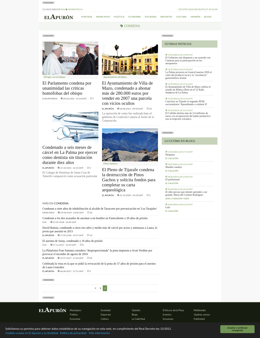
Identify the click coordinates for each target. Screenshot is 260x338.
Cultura (181, 16)
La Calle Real (138, 318)
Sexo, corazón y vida (177, 198)
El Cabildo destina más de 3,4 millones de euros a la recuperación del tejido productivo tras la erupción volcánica (188, 116)
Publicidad (199, 318)
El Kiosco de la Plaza (173, 310)
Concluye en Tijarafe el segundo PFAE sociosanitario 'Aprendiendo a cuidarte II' (186, 103)
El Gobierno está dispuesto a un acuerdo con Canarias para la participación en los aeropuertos (187, 60)
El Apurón (48, 167)
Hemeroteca (74, 9)
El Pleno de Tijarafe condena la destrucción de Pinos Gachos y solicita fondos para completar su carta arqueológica (128, 179)
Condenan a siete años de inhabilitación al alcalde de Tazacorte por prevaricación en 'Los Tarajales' (99, 208)
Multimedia (200, 310)
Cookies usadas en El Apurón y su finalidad (31, 333)
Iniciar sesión (197, 9)
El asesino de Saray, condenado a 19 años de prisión (72, 240)
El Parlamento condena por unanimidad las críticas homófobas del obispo (66, 88)
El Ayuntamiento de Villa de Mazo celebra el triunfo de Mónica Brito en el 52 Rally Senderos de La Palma (188, 89)
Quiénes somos (202, 314)
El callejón (171, 158)
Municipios (103, 16)
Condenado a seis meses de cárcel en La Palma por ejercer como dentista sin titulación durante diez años (70, 155)
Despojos (170, 154)
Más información (99, 333)
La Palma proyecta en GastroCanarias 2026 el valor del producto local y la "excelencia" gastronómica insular (188, 75)
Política (119, 16)
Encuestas (168, 318)
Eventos (167, 314)
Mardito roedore (173, 167)
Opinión (195, 16)
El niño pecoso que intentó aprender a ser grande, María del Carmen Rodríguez (186, 193)
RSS (61, 9)
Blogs (207, 16)
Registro (184, 9)
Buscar (212, 9)
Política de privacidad (73, 333)
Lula (167, 207)
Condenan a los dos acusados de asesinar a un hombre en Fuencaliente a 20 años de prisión (95, 218)
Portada (86, 16)
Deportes (166, 16)
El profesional (172, 179)
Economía (134, 16)
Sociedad (150, 16)
